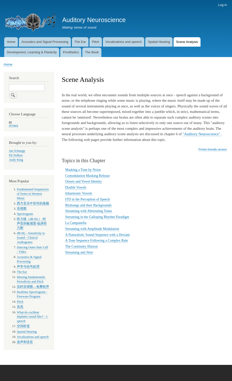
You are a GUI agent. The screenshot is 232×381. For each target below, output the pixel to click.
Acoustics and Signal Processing (45, 42)
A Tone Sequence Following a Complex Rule (96, 240)
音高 (20, 307)
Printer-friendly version (213, 149)
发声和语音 (25, 342)
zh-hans (13, 125)
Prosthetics (71, 52)
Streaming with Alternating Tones (88, 211)
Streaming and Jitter (79, 252)
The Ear (80, 42)
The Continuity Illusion (81, 246)
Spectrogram (25, 214)
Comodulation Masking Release (87, 176)
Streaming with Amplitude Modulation (92, 229)
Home (11, 42)
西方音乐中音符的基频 (33, 203)
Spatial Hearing (159, 42)
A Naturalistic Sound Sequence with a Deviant (97, 235)
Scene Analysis (187, 42)
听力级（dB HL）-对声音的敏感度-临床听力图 (32, 223)
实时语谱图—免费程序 (33, 286)
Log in (222, 5)
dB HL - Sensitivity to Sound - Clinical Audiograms (31, 237)
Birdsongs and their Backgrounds (88, 205)
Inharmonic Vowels (78, 193)
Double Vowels (75, 187)
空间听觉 (23, 326)
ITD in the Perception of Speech (87, 199)
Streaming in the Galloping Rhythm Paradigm (97, 217)
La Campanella (75, 223)
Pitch (95, 42)
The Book (92, 52)
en (10, 122)
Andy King (16, 159)
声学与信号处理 (28, 266)
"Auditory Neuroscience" (202, 134)
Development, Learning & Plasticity (32, 52)
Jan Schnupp (17, 151)
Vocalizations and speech (123, 42)
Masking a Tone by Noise (83, 170)
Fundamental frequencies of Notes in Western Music (33, 194)
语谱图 (22, 208)
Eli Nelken (16, 155)
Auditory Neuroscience (94, 19)
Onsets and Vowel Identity (83, 181)
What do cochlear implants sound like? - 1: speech (32, 317)
